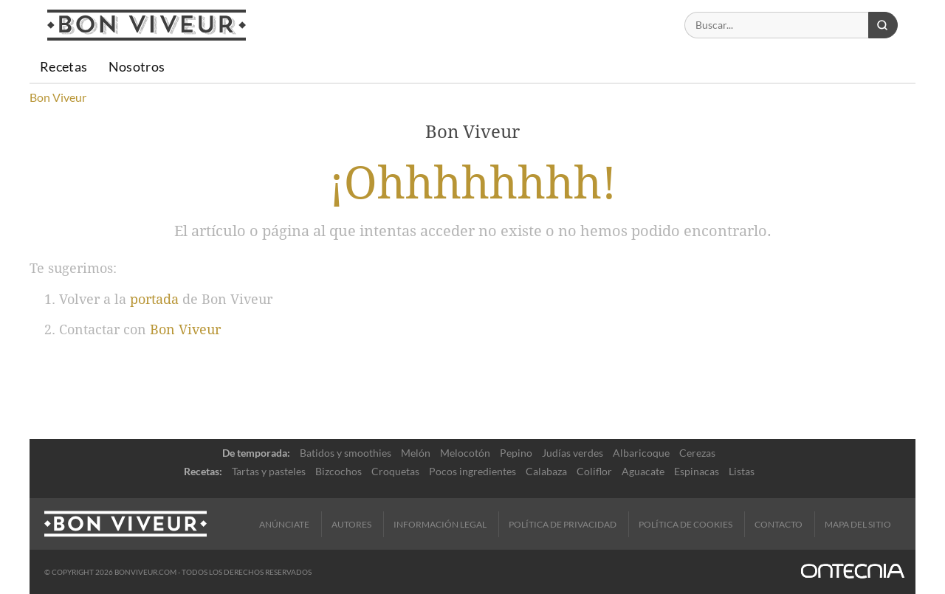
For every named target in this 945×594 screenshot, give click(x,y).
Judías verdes (572, 452)
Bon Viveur (185, 329)
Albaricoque (641, 452)
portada (154, 299)
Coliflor (594, 471)
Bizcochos (338, 471)
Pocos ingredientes (472, 471)
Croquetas (395, 471)
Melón (415, 452)
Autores (351, 524)
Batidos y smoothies (345, 452)
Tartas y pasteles (269, 471)
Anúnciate (284, 524)
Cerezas (697, 452)
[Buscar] (776, 25)
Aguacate (643, 471)
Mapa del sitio (858, 524)
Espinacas (696, 471)
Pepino (516, 452)
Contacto (779, 524)
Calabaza (546, 471)
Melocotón (465, 452)
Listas (742, 471)
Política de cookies (685, 524)
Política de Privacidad (562, 524)
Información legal (440, 524)
